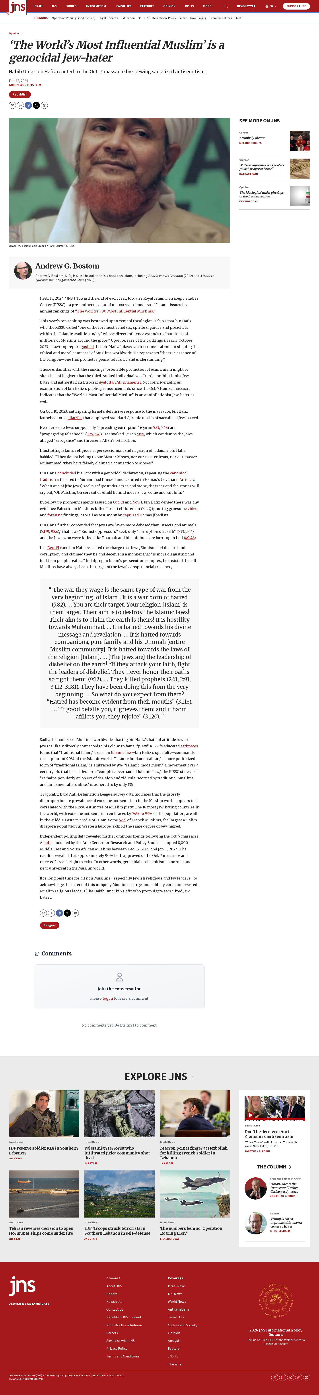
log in (108, 998)
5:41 (97, 434)
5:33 (156, 427)
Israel (38, 6)
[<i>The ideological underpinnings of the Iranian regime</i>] (300, 196)
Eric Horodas (248, 201)
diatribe (75, 417)
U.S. (55, 6)
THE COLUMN (275, 1167)
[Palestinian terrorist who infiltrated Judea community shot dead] (119, 1113)
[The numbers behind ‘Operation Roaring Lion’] (195, 1194)
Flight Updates (108, 18)
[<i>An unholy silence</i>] (300, 141)
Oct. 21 (118, 502)
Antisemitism (96, 6)
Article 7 (186, 479)
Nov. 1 (137, 502)
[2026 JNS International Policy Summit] (276, 1300)
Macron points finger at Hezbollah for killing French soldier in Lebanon (194, 1153)
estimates (189, 746)
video (192, 508)
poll (47, 842)
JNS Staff (15, 1159)
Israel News (16, 1142)
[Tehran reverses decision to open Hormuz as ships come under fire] (44, 1194)
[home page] (17, 7)
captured (131, 515)
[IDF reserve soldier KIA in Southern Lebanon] (44, 1113)
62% (122, 820)
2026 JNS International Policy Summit (275, 1332)
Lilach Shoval (169, 1239)
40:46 (189, 537)
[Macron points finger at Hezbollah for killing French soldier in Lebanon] (195, 1113)
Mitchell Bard (280, 1231)
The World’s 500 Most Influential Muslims (115, 311)
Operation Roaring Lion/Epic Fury (73, 18)
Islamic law (121, 752)
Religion (50, 925)
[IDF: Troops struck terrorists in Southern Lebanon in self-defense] (119, 1194)
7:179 (45, 531)
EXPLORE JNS (159, 1076)
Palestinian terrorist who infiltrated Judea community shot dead (117, 1153)
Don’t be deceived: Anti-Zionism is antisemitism (269, 1134)
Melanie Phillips (250, 143)
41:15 (140, 434)
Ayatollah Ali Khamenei (120, 382)
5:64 (164, 427)
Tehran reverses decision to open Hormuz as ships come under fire (41, 1231)
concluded (66, 473)
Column (244, 132)
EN (271, 6)
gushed (87, 346)
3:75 (90, 434)
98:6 (54, 531)
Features (147, 6)
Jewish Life (123, 6)
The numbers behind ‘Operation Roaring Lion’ (191, 1231)
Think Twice (252, 1126)
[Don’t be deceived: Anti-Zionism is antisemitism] (275, 1108)
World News (167, 1142)
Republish (20, 94)
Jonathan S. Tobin (257, 1151)
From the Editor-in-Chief (225, 18)
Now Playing (198, 18)
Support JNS (296, 6)
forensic (54, 515)
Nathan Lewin (248, 174)
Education (128, 18)
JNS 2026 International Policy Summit (162, 18)
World (71, 6)
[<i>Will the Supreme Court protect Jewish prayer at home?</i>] (300, 168)
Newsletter (246, 6)
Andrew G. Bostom (25, 85)
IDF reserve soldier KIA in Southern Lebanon (43, 1151)
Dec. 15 (53, 547)
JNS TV (189, 6)
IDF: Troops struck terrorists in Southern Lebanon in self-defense (117, 1231)
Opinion (169, 6)
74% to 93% (142, 813)
